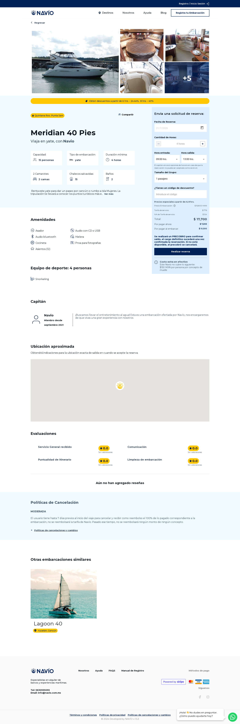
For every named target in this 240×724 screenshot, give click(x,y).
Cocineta (41, 242)
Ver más (109, 194)
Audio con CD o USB (87, 230)
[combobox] (167, 159)
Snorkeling (42, 279)
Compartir (127, 114)
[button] (120, 381)
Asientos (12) (43, 249)
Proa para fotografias (88, 242)
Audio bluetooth (46, 236)
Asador (40, 230)
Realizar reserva (180, 251)
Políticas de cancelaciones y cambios (56, 530)
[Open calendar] (202, 128)
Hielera (79, 236)
